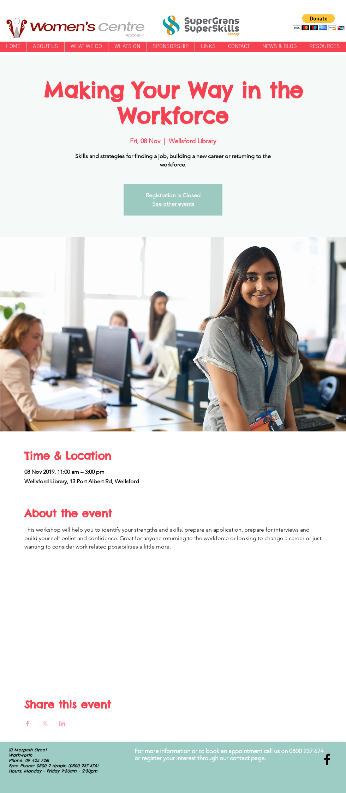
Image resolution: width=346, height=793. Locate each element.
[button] (319, 22)
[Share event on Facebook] (27, 723)
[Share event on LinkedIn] (62, 723)
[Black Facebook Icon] (327, 759)
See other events (173, 203)
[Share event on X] (45, 723)
